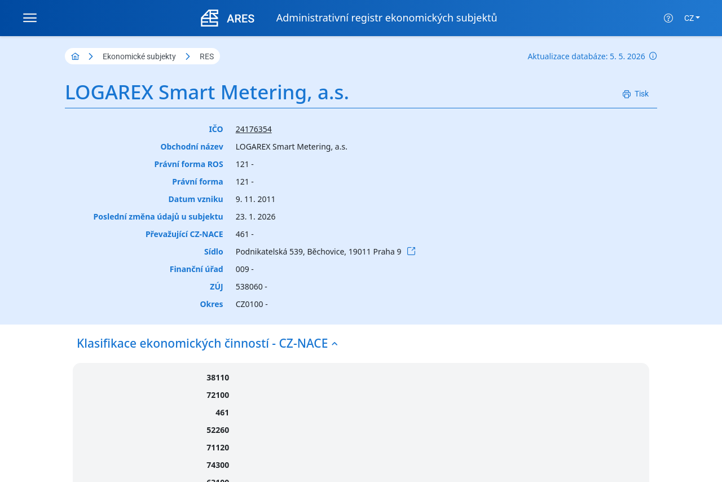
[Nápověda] (668, 18)
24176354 (254, 129)
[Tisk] (635, 94)
